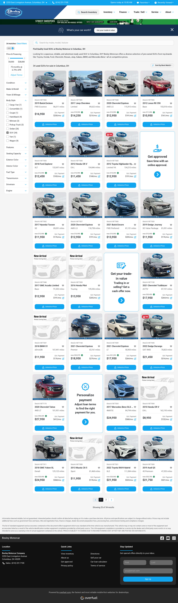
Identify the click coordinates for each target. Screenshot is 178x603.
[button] (26, 2)
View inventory (67, 554)
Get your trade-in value (106, 30)
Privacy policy (67, 565)
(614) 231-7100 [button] (60, 2)
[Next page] (111, 500)
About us (65, 558)
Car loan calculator (99, 562)
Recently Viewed (163, 2)
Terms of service (98, 565)
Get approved (66, 562)
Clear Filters (22, 44)
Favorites (142, 2)
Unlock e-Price (49, 124)
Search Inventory (87, 12)
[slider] (8, 58)
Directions (95, 554)
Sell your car (96, 558)
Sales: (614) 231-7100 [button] (13, 563)
